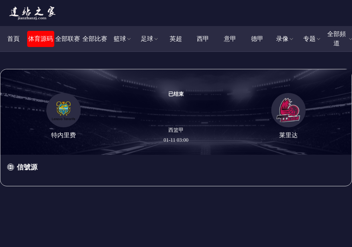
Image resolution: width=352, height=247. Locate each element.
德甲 (257, 38)
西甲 (203, 38)
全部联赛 (67, 38)
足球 (147, 38)
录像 (282, 38)
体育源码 (40, 38)
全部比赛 (94, 38)
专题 (309, 38)
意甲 (230, 38)
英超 (176, 38)
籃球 (120, 38)
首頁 (13, 38)
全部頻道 (336, 39)
